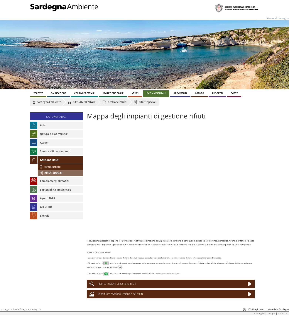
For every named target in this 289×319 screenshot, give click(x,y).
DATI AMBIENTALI (81, 102)
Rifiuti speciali (144, 102)
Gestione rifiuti (114, 102)
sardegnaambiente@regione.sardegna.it (21, 309)
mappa (271, 313)
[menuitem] (38, 93)
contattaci (283, 313)
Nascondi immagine (277, 18)
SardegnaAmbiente (47, 102)
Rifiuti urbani (50, 166)
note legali (258, 313)
